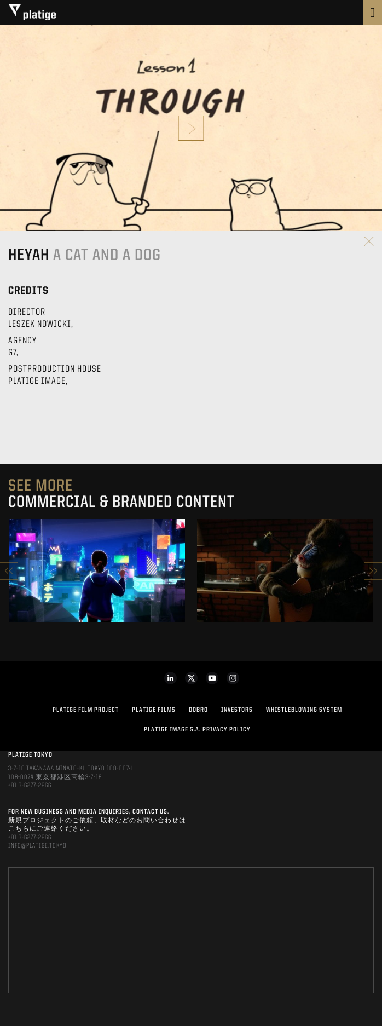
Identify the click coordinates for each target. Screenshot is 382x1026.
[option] (97, 570)
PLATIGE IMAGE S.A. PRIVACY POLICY (197, 730)
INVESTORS (237, 710)
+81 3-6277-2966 (29, 785)
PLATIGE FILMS (154, 710)
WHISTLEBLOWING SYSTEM (304, 710)
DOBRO (198, 710)
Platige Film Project (86, 710)
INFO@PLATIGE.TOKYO (37, 846)
